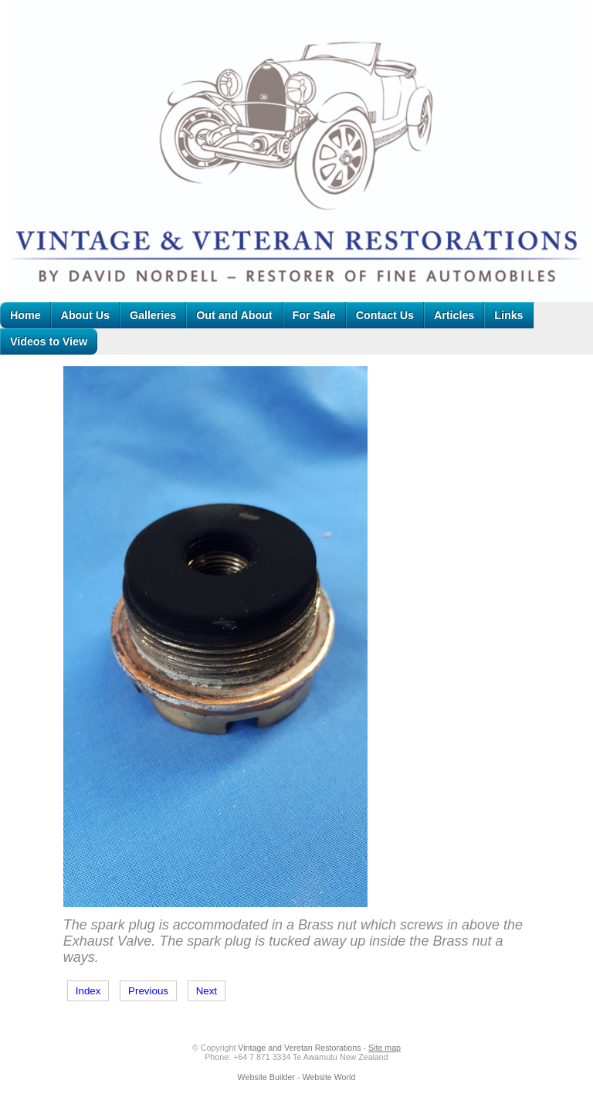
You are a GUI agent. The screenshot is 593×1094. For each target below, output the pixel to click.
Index (88, 991)
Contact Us (385, 315)
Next (206, 991)
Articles (454, 315)
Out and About (234, 315)
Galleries (153, 315)
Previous (148, 991)
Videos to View (48, 341)
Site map (384, 1047)
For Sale (314, 315)
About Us (85, 315)
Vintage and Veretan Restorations (299, 1047)
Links (508, 315)
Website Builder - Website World (297, 1077)
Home (25, 315)
